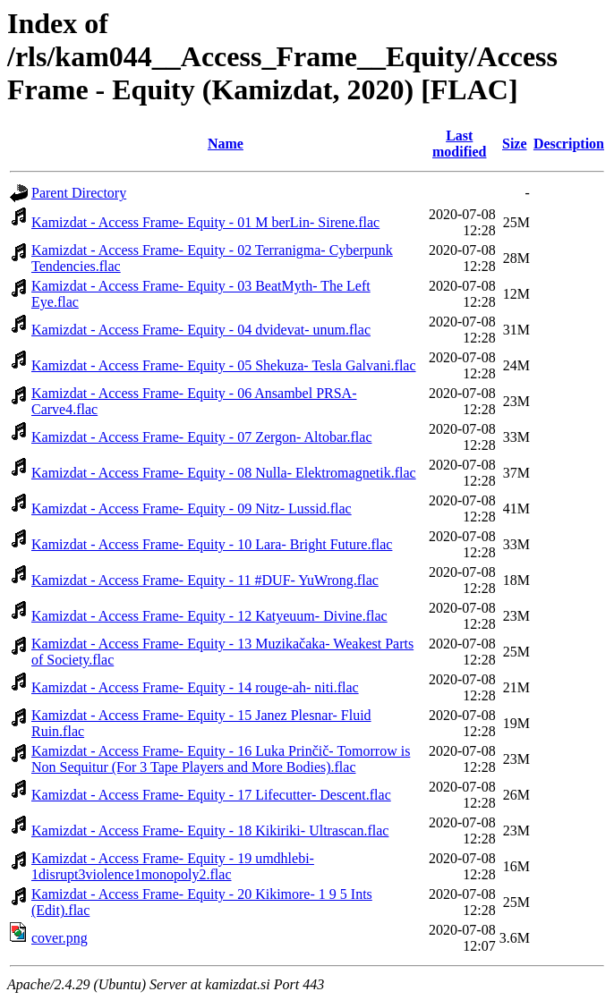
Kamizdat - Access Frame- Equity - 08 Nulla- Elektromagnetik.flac (223, 472)
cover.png (59, 937)
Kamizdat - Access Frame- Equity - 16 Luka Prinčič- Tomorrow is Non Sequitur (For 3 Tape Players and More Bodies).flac (220, 759)
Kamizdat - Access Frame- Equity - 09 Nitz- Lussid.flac (191, 508)
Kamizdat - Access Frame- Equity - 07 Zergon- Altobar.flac (201, 437)
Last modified (459, 143)
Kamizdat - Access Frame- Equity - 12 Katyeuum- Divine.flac (209, 615)
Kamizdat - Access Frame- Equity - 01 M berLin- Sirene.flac (205, 222)
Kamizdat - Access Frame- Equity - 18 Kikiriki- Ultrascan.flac (209, 830)
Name (225, 143)
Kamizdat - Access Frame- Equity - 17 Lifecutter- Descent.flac (211, 794)
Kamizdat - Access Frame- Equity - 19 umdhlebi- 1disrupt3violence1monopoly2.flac (172, 866)
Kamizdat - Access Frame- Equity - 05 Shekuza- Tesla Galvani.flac (223, 365)
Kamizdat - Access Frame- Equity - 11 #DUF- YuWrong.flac (205, 580)
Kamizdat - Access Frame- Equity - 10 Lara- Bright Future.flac (211, 544)
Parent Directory (78, 192)
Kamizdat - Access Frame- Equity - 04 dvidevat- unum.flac (201, 329)
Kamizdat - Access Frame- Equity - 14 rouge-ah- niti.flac (195, 687)
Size (514, 143)
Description (568, 143)
